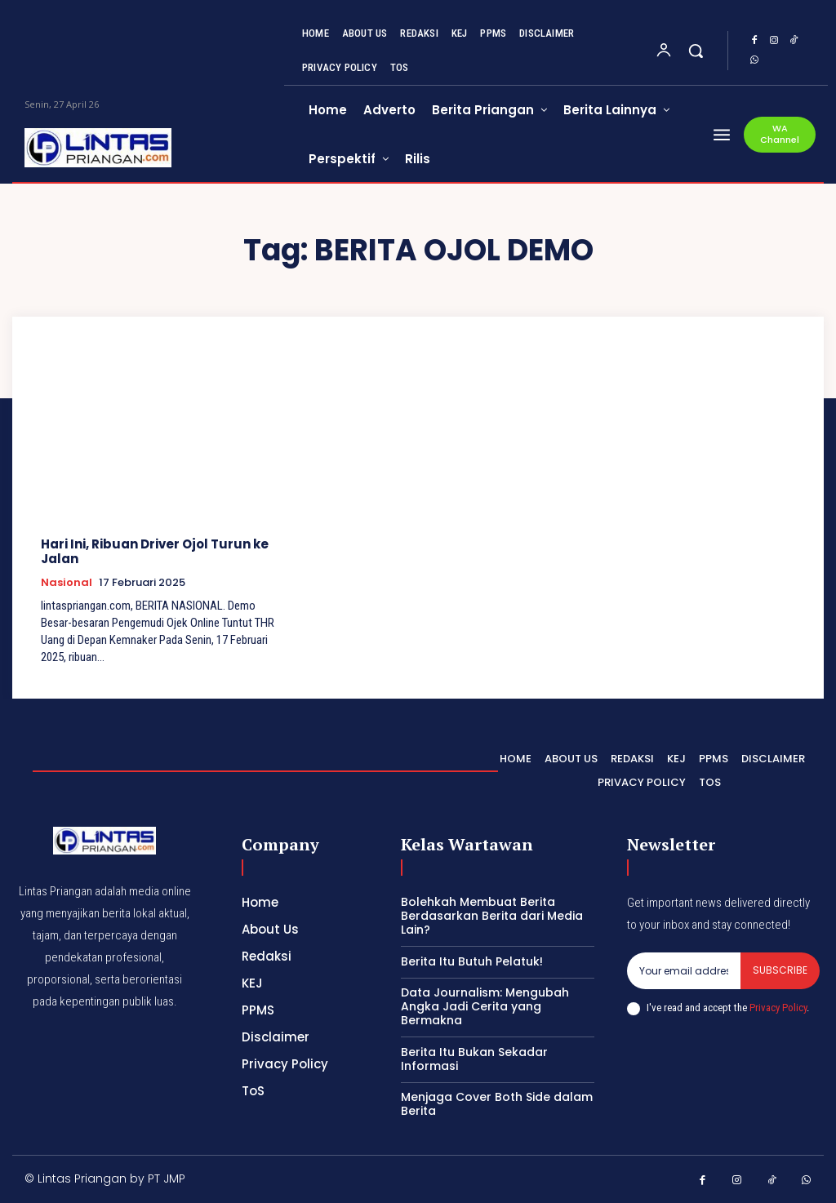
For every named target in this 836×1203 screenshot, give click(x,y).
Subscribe (780, 970)
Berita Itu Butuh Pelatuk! (472, 961)
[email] (683, 970)
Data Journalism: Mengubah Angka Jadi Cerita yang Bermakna (485, 1006)
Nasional (66, 582)
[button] (695, 50)
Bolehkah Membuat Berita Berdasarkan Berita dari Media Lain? (492, 916)
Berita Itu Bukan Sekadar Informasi (474, 1059)
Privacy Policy (778, 1007)
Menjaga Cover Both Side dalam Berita (497, 1104)
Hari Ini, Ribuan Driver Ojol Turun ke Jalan (155, 551)
